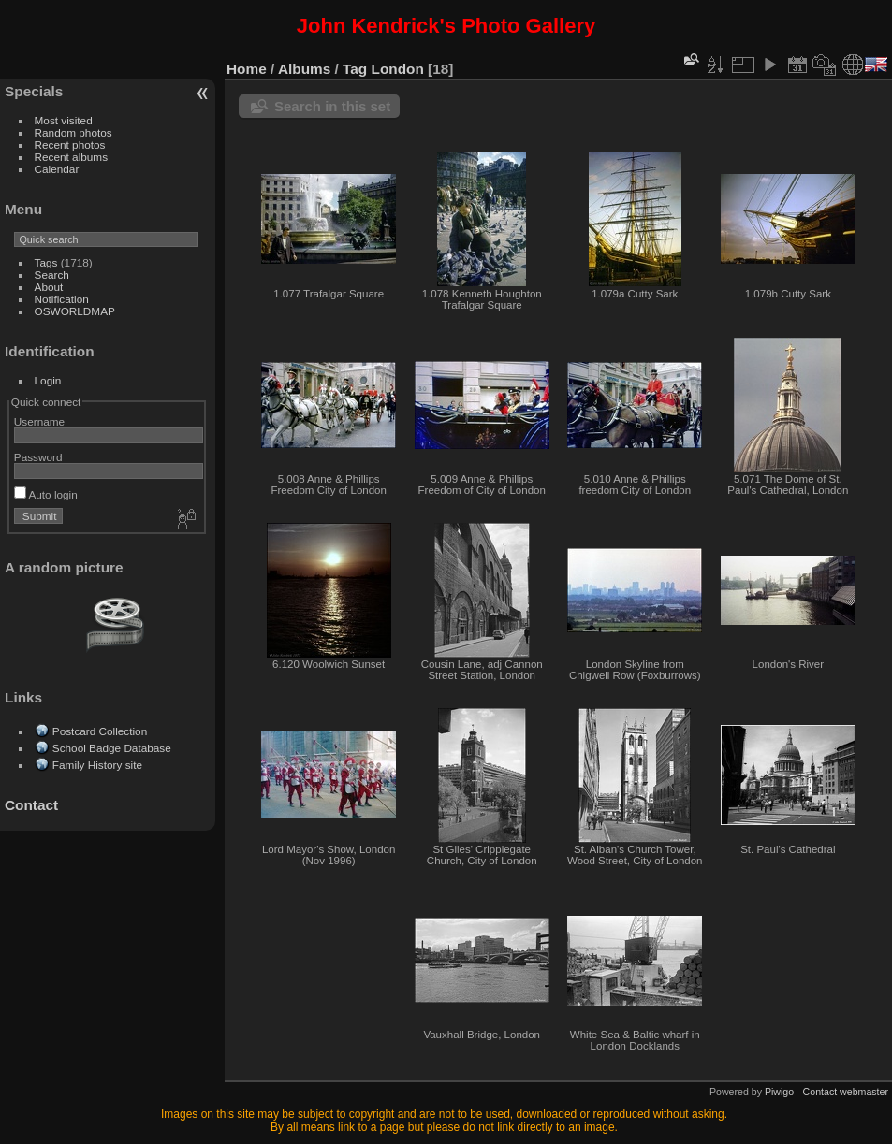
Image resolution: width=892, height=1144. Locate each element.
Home (247, 69)
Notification (62, 299)
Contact (31, 805)
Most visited (64, 120)
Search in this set (332, 106)
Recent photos (70, 144)
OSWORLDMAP (75, 311)
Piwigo (779, 1091)
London (398, 69)
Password (38, 457)
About (49, 287)
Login (48, 380)
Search (52, 274)
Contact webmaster (845, 1091)
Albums (304, 69)
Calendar (57, 169)
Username (39, 421)
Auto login (46, 494)
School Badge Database (111, 748)
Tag (355, 69)
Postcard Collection (99, 731)
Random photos (73, 132)
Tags (46, 262)
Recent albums (71, 157)
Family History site (97, 765)
